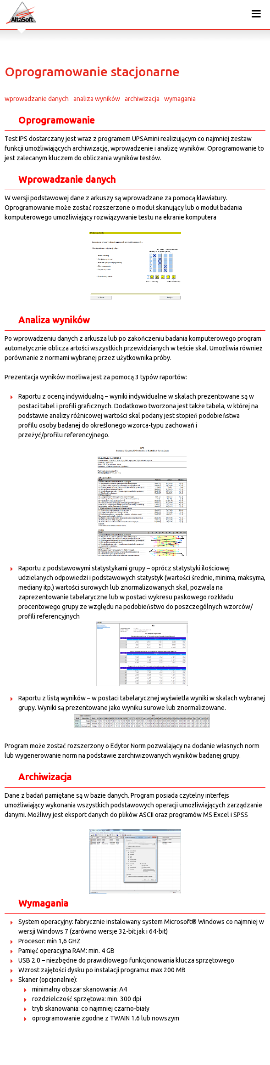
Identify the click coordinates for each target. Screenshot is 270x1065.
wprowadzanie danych (37, 98)
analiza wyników (96, 98)
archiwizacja (142, 98)
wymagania (180, 98)
